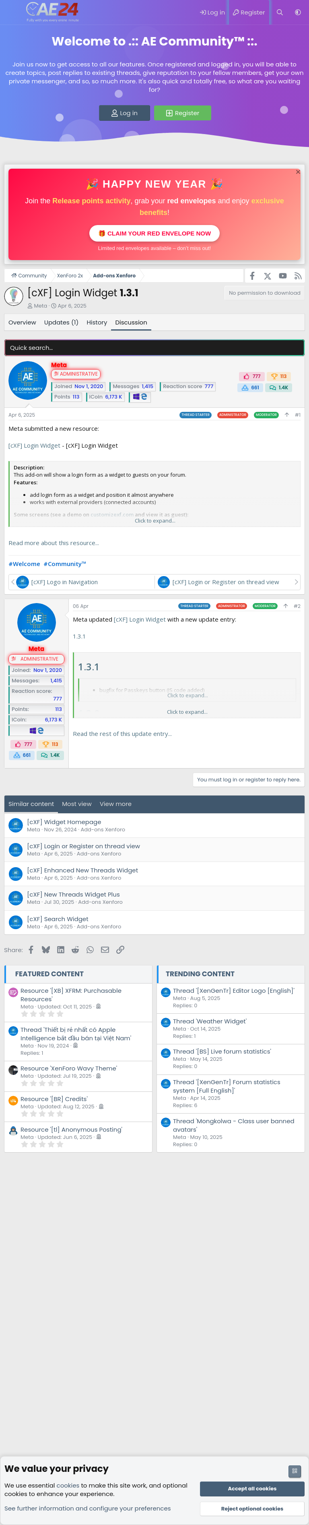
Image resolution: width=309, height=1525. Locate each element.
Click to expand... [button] (155, 520)
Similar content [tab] (31, 804)
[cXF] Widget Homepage (64, 822)
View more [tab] (116, 804)
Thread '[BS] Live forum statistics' (222, 1051)
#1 (298, 414)
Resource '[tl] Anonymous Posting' (71, 1129)
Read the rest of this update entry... (122, 733)
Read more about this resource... (53, 543)
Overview (22, 322)
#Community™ (65, 564)
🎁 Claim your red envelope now (154, 233)
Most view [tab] (77, 804)
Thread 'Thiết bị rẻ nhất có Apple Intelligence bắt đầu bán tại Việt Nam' (76, 1033)
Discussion (131, 322)
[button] (298, 12)
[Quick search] (154, 347)
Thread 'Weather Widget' (210, 1021)
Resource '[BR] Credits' (54, 1099)
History (97, 322)
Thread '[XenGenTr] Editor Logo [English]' (234, 990)
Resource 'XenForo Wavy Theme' (69, 1068)
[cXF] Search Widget (58, 919)
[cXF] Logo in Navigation (64, 582)
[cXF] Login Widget (34, 445)
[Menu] (11, 12)
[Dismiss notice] (297, 173)
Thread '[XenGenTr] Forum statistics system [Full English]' (226, 1086)
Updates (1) (61, 322)
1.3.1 (79, 636)
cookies (68, 1485)
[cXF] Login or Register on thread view (226, 582)
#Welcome (24, 564)
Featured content (49, 974)
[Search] (280, 12)
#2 (297, 606)
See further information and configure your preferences (87, 1508)
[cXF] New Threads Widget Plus (73, 894)
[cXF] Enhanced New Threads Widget (82, 870)
